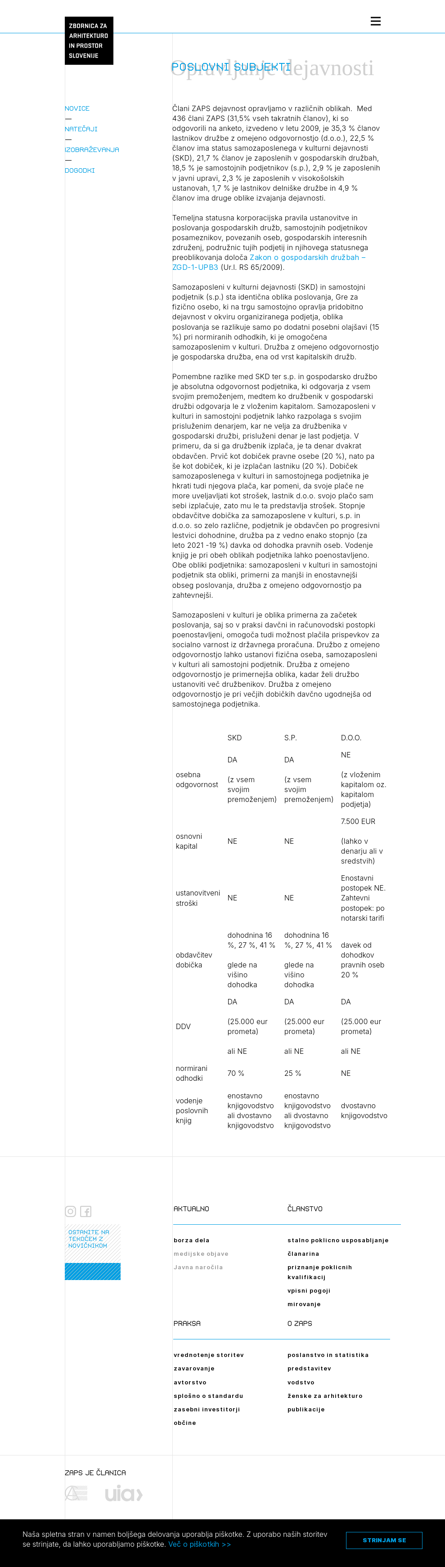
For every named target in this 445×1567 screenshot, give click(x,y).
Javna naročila (198, 1267)
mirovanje (304, 1304)
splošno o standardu (208, 1396)
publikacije (306, 1409)
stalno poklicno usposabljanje (338, 1240)
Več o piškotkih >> (199, 1544)
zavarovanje (194, 1368)
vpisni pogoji (309, 1290)
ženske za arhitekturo (325, 1396)
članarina (303, 1253)
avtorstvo (190, 1382)
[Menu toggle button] (376, 21)
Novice (77, 108)
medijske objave (201, 1253)
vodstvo (301, 1382)
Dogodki (80, 170)
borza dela (192, 1240)
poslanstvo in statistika (328, 1355)
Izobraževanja (92, 149)
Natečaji (81, 129)
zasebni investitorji (207, 1409)
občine (185, 1423)
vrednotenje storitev (209, 1355)
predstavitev (309, 1368)
